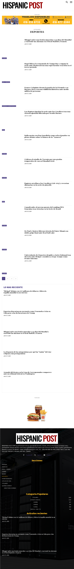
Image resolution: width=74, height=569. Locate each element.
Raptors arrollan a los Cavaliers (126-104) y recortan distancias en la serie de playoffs (46, 184)
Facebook (29, 455)
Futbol (4, 58)
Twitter (39, 455)
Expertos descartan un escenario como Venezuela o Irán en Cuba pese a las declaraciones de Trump (27, 312)
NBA (3, 130)
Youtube (49, 455)
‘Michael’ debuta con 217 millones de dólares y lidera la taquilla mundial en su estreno (25, 292)
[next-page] (15, 278)
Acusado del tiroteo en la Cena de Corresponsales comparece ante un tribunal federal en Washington (28, 373)
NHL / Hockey (6, 82)
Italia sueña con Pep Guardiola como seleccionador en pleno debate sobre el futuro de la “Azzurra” (47, 136)
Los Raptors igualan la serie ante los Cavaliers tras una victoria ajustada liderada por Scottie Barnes (47, 112)
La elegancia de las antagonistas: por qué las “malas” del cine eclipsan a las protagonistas (27, 353)
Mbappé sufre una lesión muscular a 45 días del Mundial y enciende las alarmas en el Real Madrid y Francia (47, 41)
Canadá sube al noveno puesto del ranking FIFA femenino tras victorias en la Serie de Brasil (44, 208)
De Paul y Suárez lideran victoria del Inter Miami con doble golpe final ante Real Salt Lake (46, 232)
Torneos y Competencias (9, 106)
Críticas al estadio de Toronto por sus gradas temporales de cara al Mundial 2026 (43, 160)
